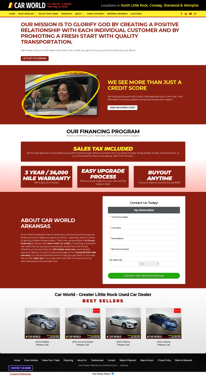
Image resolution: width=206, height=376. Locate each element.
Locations (136, 14)
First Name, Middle (118, 217)
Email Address (116, 238)
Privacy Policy (164, 360)
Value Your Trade (48, 14)
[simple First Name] (135, 221)
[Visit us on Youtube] (190, 14)
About (78, 14)
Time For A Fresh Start (122, 107)
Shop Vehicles (26, 14)
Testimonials (97, 360)
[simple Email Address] (144, 243)
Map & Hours (146, 360)
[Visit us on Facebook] (181, 14)
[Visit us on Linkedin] (186, 14)
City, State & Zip (115, 260)
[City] (122, 263)
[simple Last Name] (144, 232)
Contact (111, 360)
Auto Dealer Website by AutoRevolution (97, 365)
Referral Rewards (183, 360)
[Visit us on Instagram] (195, 14)
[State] (148, 263)
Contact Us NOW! (20, 368)
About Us (81, 360)
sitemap (124, 365)
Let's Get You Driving (34, 58)
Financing (66, 14)
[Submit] (144, 276)
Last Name (115, 228)
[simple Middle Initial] (171, 221)
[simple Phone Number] (144, 253)
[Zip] (170, 263)
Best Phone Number (119, 249)
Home (12, 14)
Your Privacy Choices (103, 374)
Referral (117, 14)
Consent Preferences (20, 374)
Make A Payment (95, 14)
